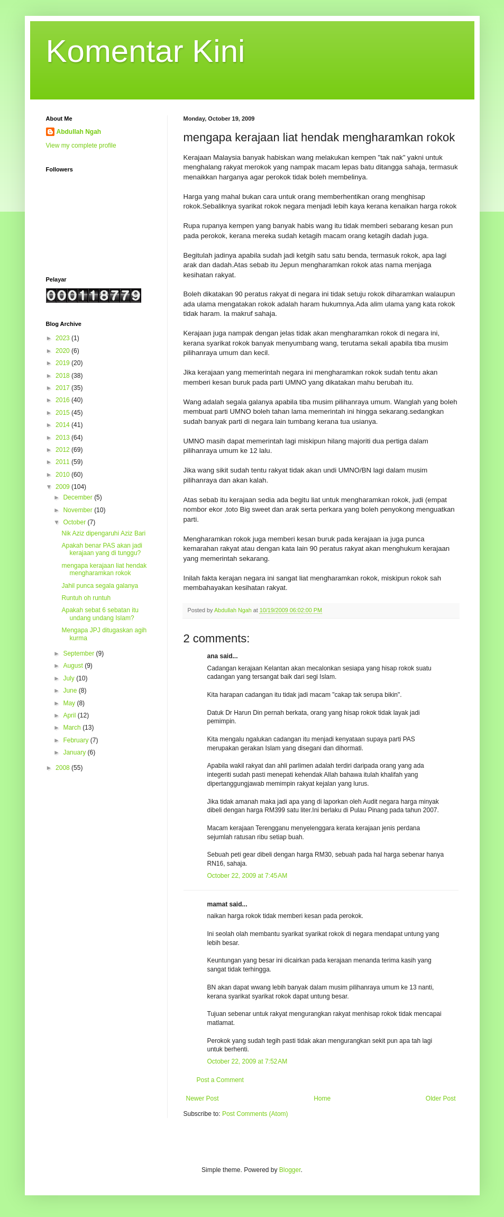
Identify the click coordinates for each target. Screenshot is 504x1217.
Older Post (441, 1098)
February (76, 740)
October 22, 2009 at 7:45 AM (247, 875)
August (74, 665)
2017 (63, 388)
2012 (63, 449)
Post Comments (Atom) (255, 1114)
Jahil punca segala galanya (99, 585)
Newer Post (202, 1098)
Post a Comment (220, 1080)
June (70, 690)
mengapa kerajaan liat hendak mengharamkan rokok (103, 569)
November (78, 510)
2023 (63, 338)
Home (322, 1098)
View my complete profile (81, 145)
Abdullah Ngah (79, 131)
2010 (63, 474)
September (79, 653)
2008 (63, 767)
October (75, 522)
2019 (63, 363)
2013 (63, 437)
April (70, 715)
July (69, 678)
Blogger (290, 1170)
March (73, 727)
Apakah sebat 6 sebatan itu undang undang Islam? (99, 613)
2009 (63, 487)
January (75, 752)
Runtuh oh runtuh (86, 598)
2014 (63, 425)
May (70, 703)
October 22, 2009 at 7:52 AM (247, 1061)
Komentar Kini (145, 51)
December (78, 497)
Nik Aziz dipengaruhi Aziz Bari (103, 533)
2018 (63, 375)
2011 (63, 462)
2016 (63, 400)
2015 (63, 412)
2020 (63, 351)
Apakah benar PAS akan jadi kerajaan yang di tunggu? (101, 549)
